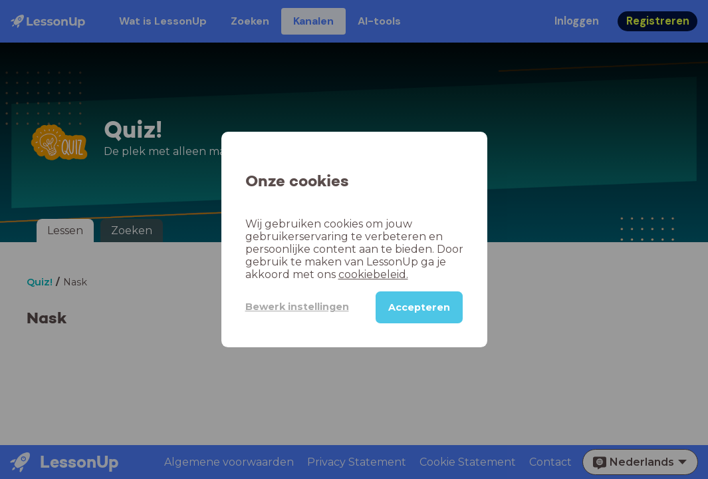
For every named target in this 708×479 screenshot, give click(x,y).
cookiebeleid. (373, 274)
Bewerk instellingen (297, 307)
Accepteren (419, 307)
